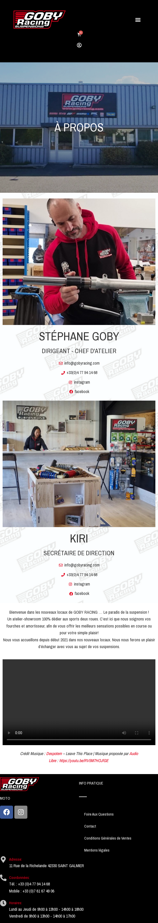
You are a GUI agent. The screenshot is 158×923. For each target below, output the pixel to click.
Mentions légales (97, 850)
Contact (90, 826)
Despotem (54, 753)
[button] (137, 19)
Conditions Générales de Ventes (107, 838)
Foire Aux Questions (99, 814)
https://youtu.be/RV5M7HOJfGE (83, 760)
